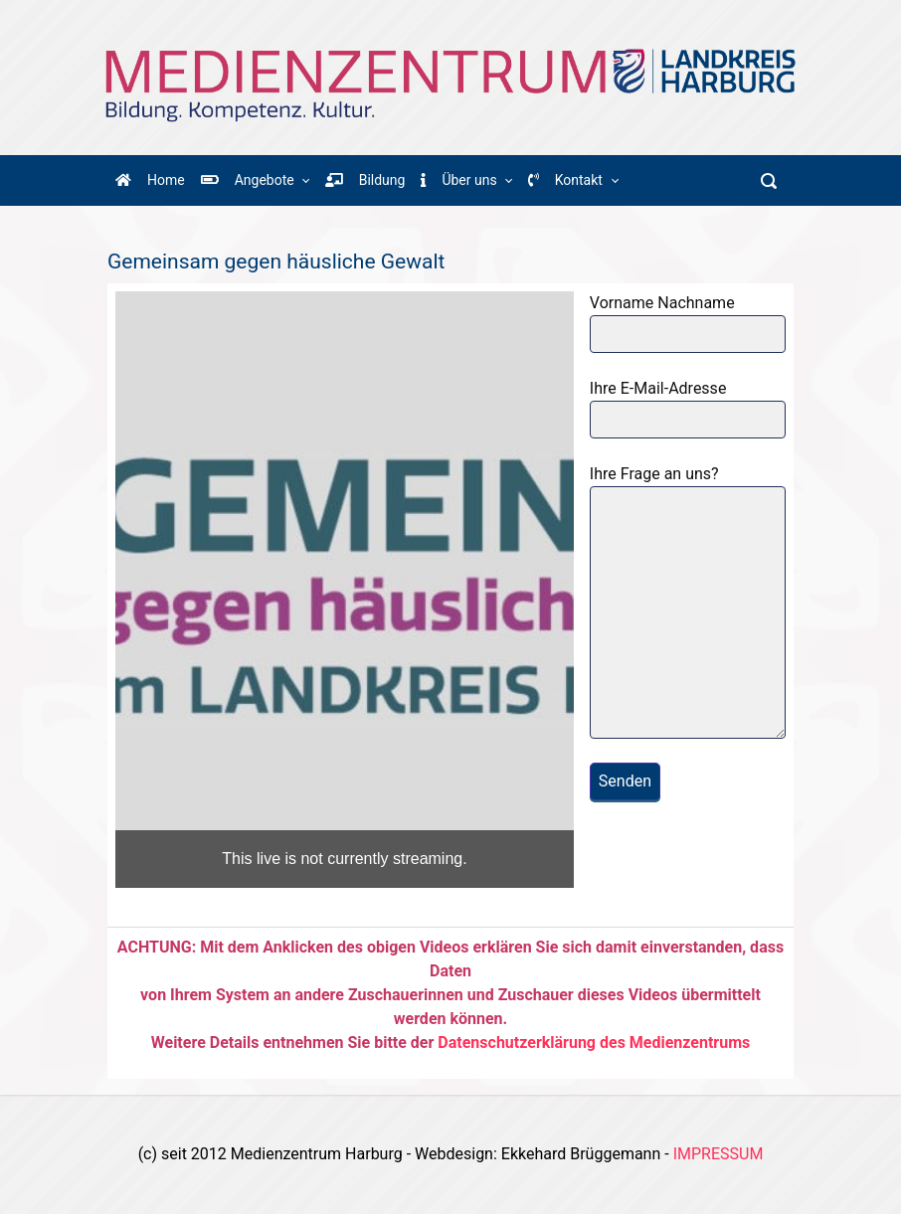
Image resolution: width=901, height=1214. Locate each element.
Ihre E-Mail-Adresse (688, 408)
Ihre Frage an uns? (688, 601)
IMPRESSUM (718, 1153)
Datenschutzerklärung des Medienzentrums (594, 1042)
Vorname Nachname (688, 323)
